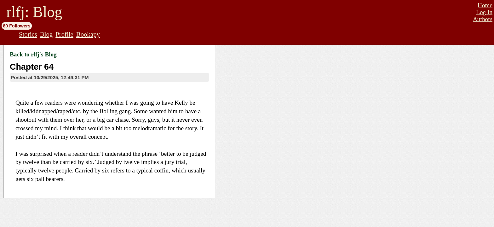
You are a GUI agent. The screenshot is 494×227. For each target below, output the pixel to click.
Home (485, 5)
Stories (28, 34)
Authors (482, 19)
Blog (46, 34)
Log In (484, 12)
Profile (64, 34)
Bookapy (88, 34)
